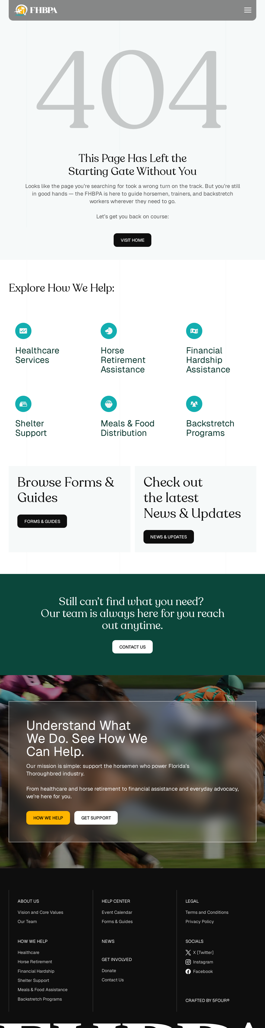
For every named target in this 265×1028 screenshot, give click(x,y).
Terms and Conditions (207, 912)
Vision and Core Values (40, 912)
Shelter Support (33, 980)
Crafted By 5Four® (207, 1000)
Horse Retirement (35, 962)
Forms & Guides (117, 921)
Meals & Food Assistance (43, 989)
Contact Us (113, 980)
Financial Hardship (36, 971)
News (108, 941)
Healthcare (28, 952)
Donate (109, 970)
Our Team (27, 921)
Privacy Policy (200, 921)
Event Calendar (117, 912)
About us (28, 901)
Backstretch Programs (40, 999)
